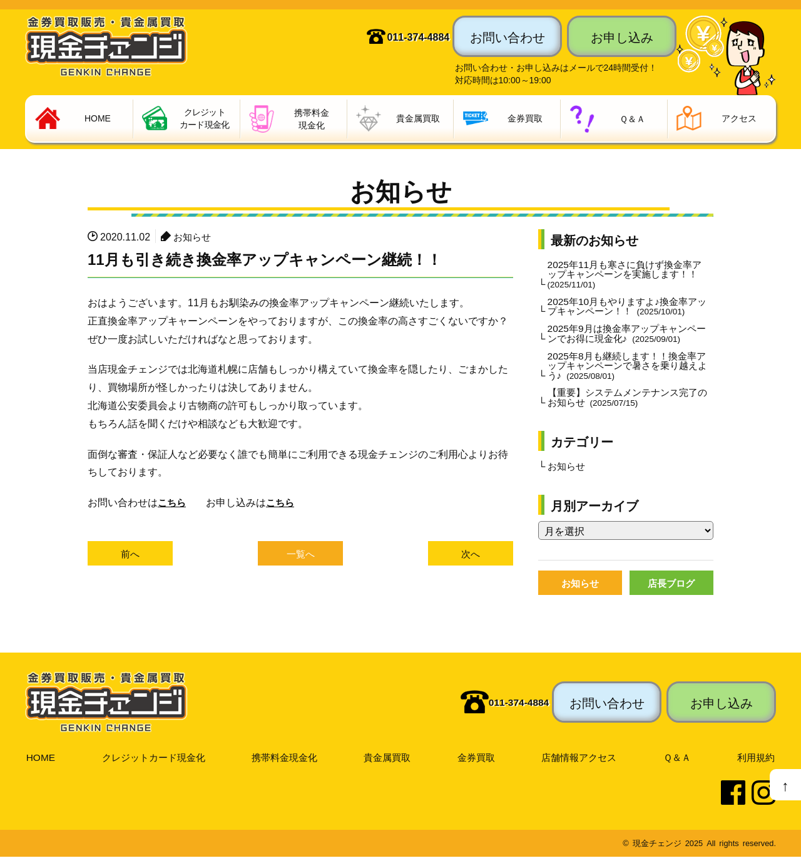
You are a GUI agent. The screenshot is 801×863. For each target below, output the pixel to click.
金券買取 (477, 763)
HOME (40, 763)
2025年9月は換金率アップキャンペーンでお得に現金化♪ (627, 336)
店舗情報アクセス (581, 763)
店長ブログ (671, 589)
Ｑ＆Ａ (678, 763)
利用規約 (756, 763)
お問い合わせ (507, 36)
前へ (130, 554)
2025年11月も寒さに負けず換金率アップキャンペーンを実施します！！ (624, 276)
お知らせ (193, 237)
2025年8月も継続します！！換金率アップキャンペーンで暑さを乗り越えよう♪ (628, 369)
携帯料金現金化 (286, 763)
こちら (173, 503)
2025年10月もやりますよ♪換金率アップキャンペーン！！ (627, 309)
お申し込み (622, 36)
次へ (471, 554)
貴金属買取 (389, 763)
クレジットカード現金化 (153, 763)
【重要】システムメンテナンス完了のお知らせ (628, 403)
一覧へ (300, 554)
